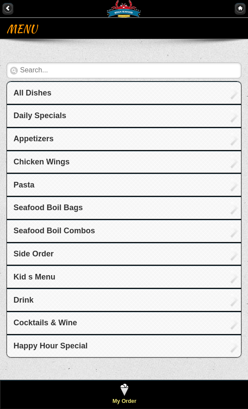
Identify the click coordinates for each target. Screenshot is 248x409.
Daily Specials (40, 115)
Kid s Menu (34, 277)
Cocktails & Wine (45, 322)
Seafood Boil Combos (54, 230)
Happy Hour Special (51, 345)
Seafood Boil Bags (48, 207)
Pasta (24, 185)
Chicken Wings (42, 161)
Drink (24, 300)
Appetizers (34, 138)
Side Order (34, 253)
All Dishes (32, 93)
